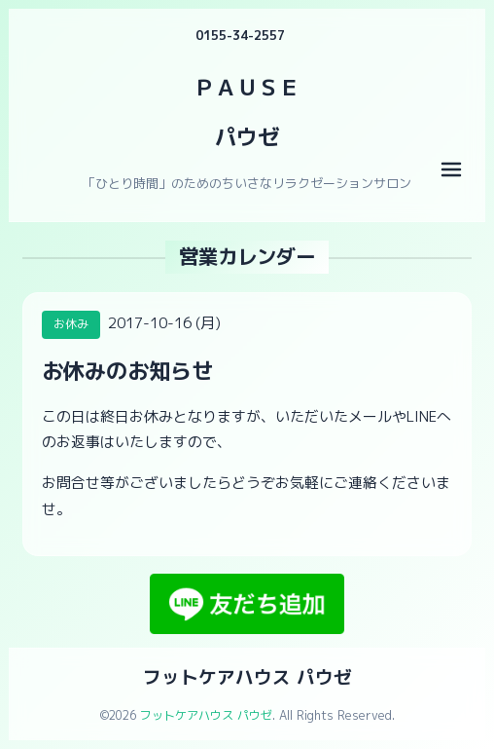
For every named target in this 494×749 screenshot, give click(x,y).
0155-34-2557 (240, 35)
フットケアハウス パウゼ (247, 677)
